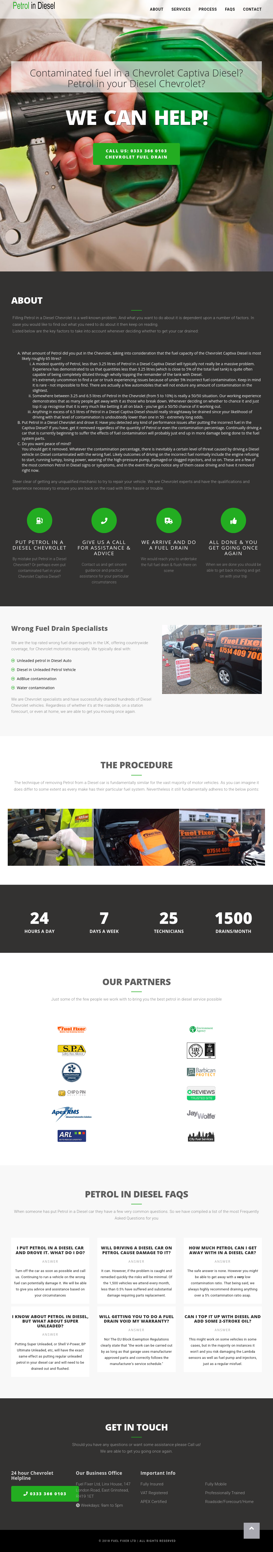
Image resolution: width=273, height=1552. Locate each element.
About (157, 11)
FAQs (230, 11)
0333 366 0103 (45, 1494)
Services (181, 11)
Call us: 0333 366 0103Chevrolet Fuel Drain (136, 154)
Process (208, 11)
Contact (252, 11)
